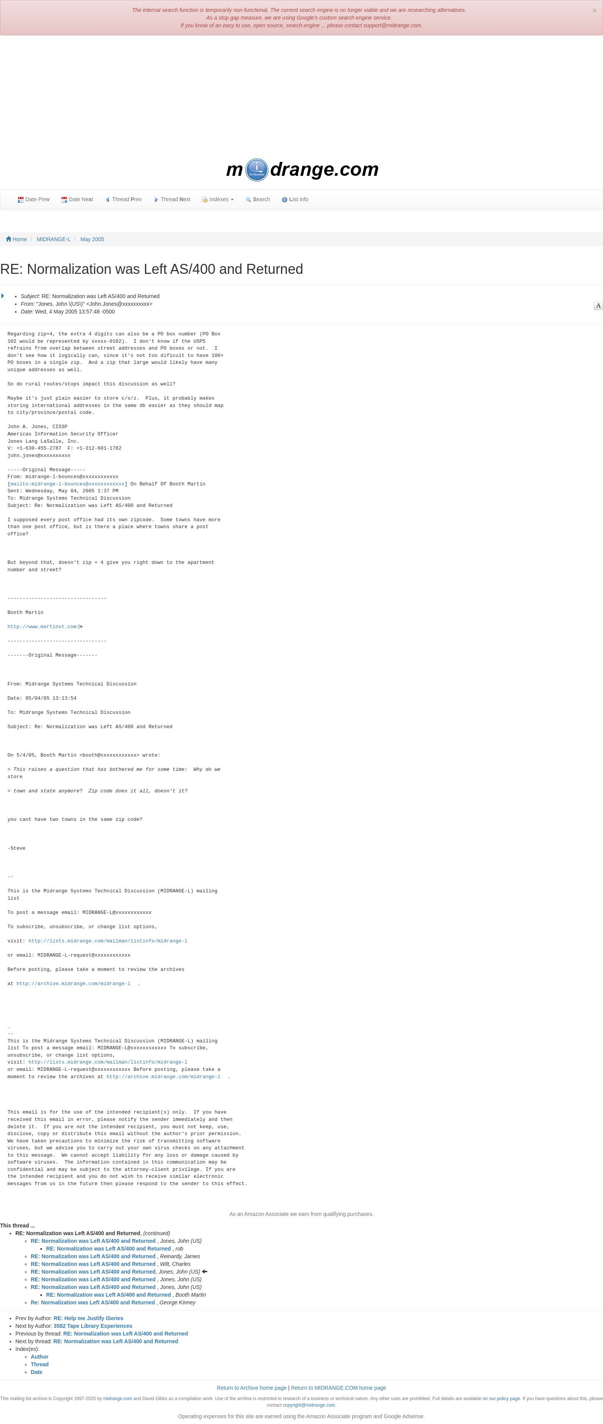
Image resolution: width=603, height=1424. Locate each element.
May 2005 (92, 239)
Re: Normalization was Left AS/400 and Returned (93, 1302)
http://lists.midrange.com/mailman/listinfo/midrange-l (107, 941)
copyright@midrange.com (309, 1405)
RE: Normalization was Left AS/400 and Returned (93, 1241)
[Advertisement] (301, 97)
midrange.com (117, 1398)
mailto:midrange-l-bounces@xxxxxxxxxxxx (67, 484)
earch (257, 199)
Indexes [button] (218, 199)
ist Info (295, 199)
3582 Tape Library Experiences (93, 1326)
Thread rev (123, 199)
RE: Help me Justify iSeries (88, 1318)
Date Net (77, 199)
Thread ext (172, 199)
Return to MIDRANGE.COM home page (338, 1388)
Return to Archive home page (252, 1388)
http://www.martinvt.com (42, 627)
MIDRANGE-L (54, 239)
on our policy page (501, 1398)
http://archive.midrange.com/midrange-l (73, 984)
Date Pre (34, 199)
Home (16, 239)
